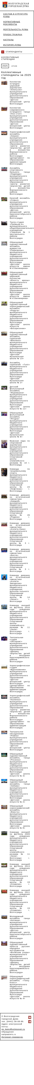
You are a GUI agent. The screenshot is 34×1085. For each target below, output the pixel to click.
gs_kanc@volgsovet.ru (13, 1029)
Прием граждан (12, 35)
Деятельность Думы (15, 29)
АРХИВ (14, 66)
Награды (8, 40)
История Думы (12, 45)
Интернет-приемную (12, 1037)
